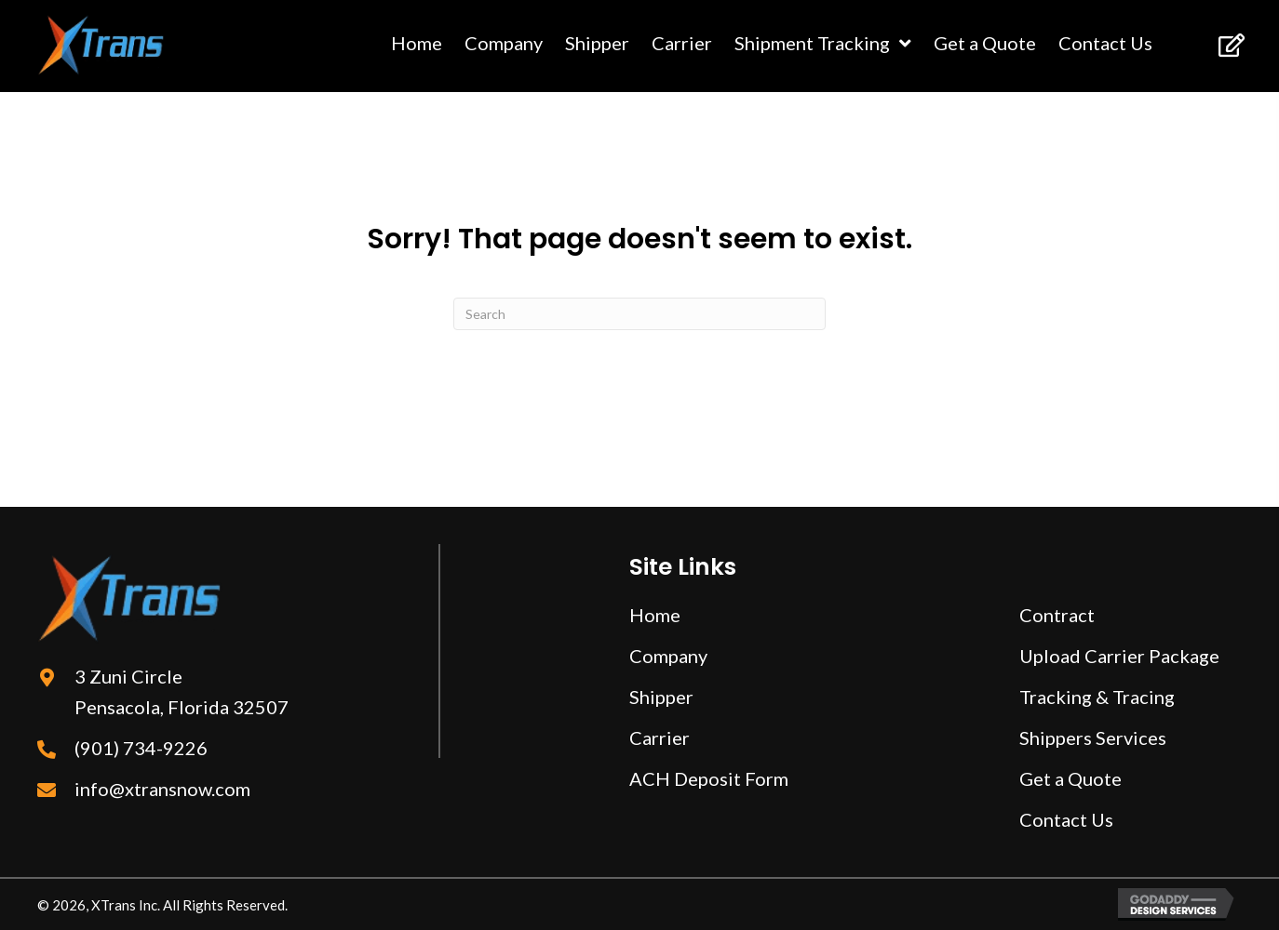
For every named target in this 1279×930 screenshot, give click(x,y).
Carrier (659, 737)
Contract (1057, 615)
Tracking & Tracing (1097, 696)
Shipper (661, 696)
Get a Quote (1070, 778)
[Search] (639, 314)
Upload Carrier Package (1119, 655)
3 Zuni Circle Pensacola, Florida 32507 (181, 691)
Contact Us (1066, 819)
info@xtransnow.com (162, 788)
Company (668, 655)
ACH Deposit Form (708, 778)
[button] (1230, 45)
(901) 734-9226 (141, 748)
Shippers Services (1092, 737)
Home (654, 615)
